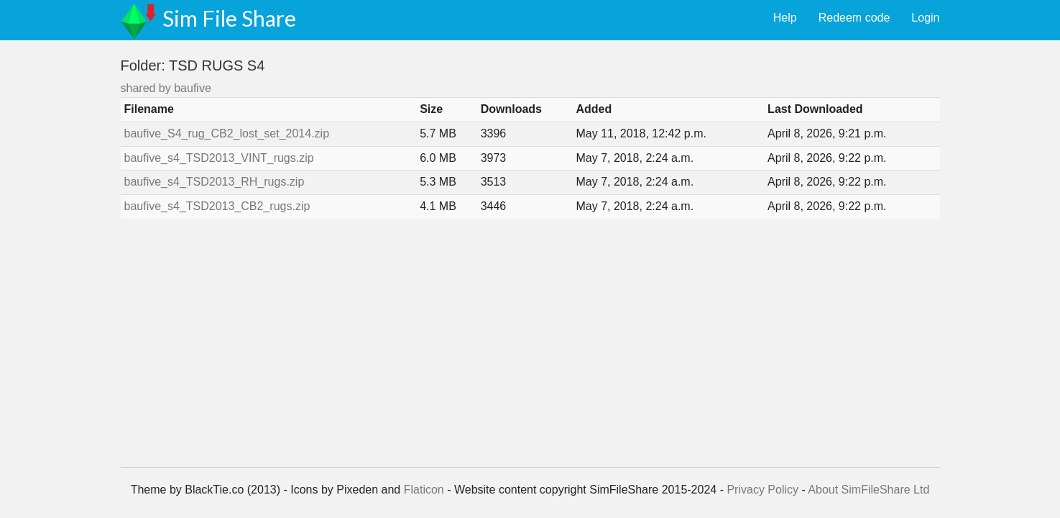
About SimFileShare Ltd (868, 489)
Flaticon (424, 489)
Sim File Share (229, 18)
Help (785, 18)
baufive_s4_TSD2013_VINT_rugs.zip (219, 158)
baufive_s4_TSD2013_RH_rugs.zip (214, 182)
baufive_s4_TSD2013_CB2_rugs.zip (217, 206)
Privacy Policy (762, 489)
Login (925, 18)
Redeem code (854, 18)
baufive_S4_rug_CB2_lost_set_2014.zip (227, 133)
